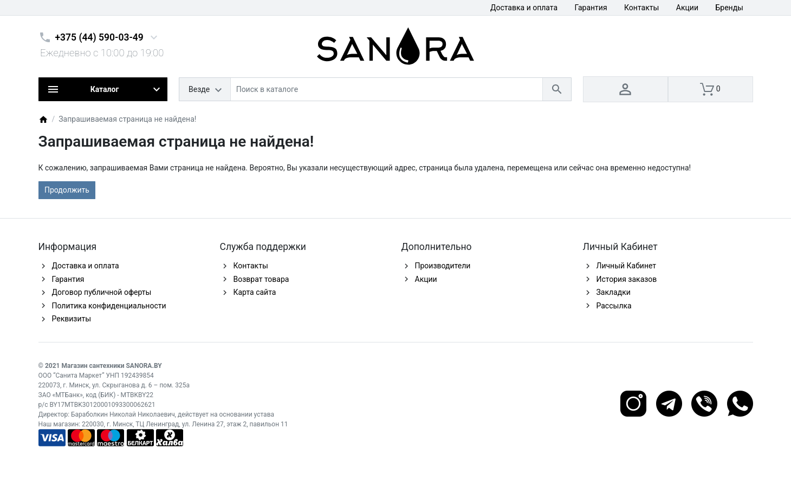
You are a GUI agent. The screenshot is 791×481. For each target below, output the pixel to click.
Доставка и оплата (523, 7)
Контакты (641, 7)
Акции (687, 7)
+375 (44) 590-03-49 (99, 37)
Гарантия (591, 7)
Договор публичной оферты (102, 292)
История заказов (627, 279)
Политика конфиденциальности (109, 305)
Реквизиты (72, 318)
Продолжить (66, 190)
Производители (443, 265)
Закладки (614, 292)
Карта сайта (255, 292)
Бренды (729, 7)
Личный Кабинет (627, 265)
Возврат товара (261, 279)
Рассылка (614, 305)
